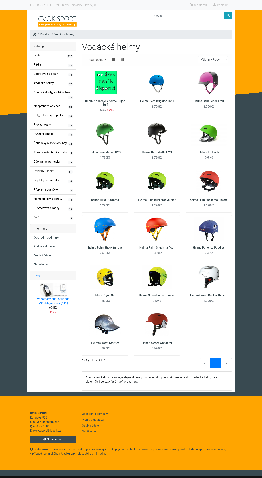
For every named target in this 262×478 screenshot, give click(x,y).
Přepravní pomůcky (53, 190)
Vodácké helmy (64, 34)
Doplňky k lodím (53, 171)
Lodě (53, 55)
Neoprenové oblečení (53, 106)
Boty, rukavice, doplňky (53, 116)
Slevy (65, 5)
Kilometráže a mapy (53, 208)
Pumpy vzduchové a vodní (53, 153)
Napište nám (42, 264)
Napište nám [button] (53, 439)
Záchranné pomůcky (53, 162)
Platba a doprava (44, 246)
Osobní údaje (42, 255)
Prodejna (90, 5)
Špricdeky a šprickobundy (53, 143)
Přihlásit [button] (220, 5)
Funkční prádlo (53, 134)
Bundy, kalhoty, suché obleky (53, 95)
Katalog (45, 34)
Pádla (53, 65)
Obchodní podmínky (47, 237)
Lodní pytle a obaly (53, 74)
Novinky (77, 5)
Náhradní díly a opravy (53, 199)
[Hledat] (188, 15)
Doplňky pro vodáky (53, 180)
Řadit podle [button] (96, 60)
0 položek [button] (198, 5)
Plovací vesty (53, 125)
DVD (53, 218)
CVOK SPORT (41, 5)
